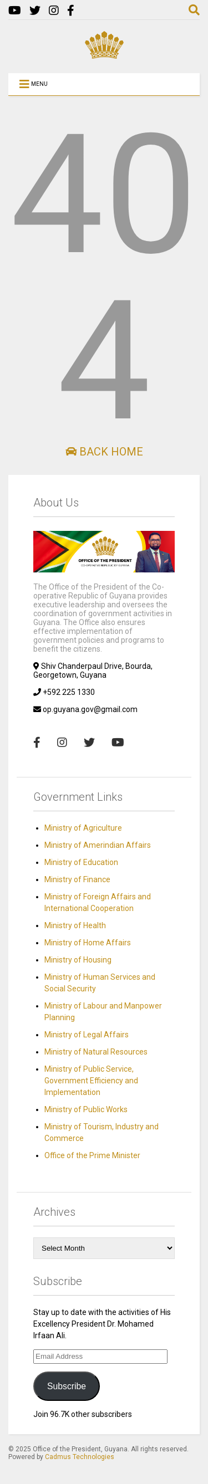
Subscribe (66, 1386)
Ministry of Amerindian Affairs (97, 845)
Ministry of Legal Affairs (86, 1034)
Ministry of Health (75, 925)
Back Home (104, 451)
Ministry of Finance (77, 879)
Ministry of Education (81, 862)
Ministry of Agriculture (83, 827)
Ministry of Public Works (86, 1109)
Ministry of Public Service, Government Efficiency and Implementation (91, 1081)
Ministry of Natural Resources (96, 1051)
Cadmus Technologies (79, 1457)
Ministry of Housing (77, 959)
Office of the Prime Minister (92, 1155)
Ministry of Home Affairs (87, 942)
